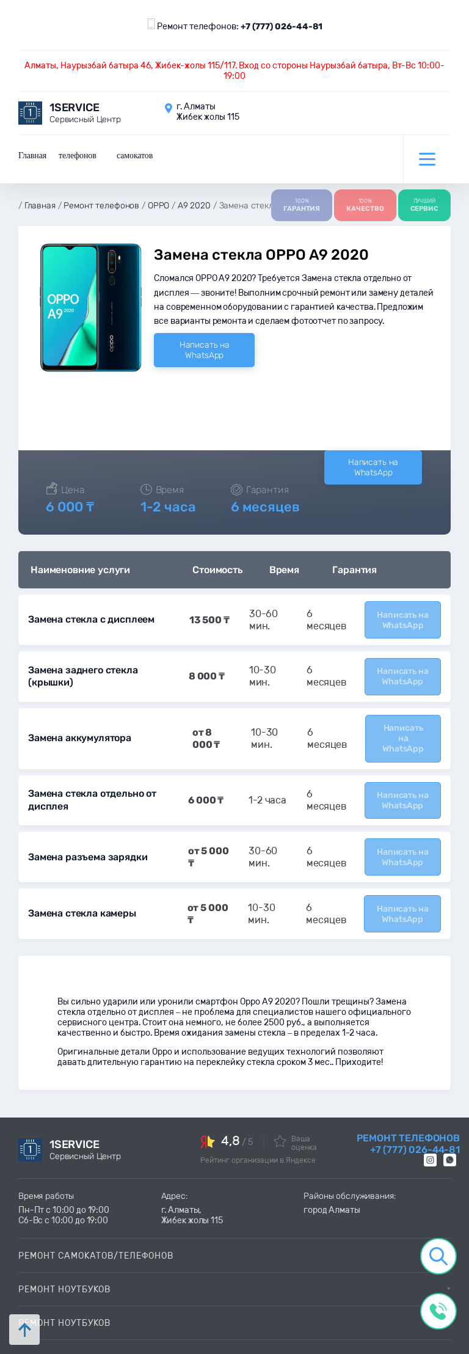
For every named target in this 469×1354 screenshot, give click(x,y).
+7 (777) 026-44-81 (281, 26)
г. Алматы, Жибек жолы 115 (192, 1197)
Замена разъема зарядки (86, 841)
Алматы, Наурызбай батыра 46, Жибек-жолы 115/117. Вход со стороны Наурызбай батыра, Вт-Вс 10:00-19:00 (234, 70)
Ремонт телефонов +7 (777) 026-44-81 (408, 1126)
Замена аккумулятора (79, 726)
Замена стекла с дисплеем (90, 611)
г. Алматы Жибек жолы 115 (207, 111)
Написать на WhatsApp (205, 342)
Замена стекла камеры (81, 896)
